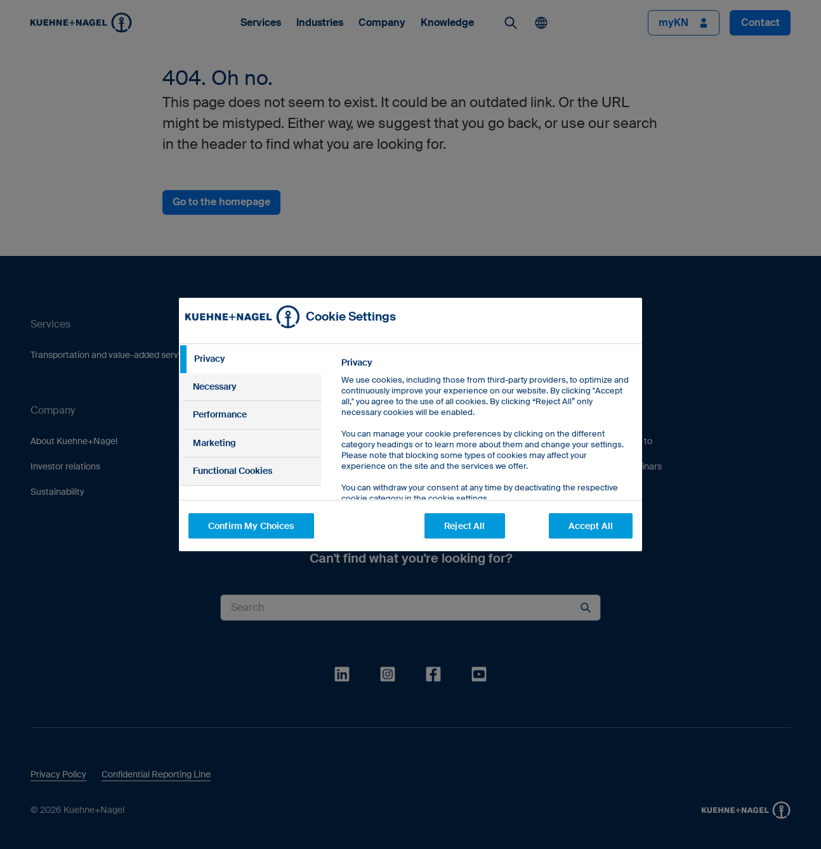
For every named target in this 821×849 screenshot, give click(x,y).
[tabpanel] (486, 459)
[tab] (250, 359)
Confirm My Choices (251, 526)
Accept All (590, 526)
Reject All (464, 526)
